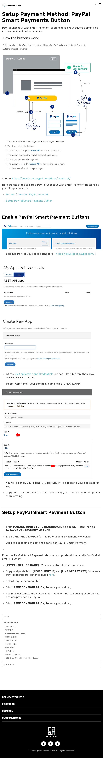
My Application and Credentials (33, 374)
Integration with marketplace (21, 658)
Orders (9, 630)
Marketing (10, 644)
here (51, 574)
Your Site (9, 664)
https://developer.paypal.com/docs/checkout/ (41, 178)
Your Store (11, 622)
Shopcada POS (12, 654)
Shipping (9, 647)
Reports (9, 651)
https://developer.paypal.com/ (75, 253)
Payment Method (15, 634)
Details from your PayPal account (27, 194)
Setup (7, 617)
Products (10, 627)
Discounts (10, 640)
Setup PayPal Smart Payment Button (29, 200)
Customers (11, 637)
